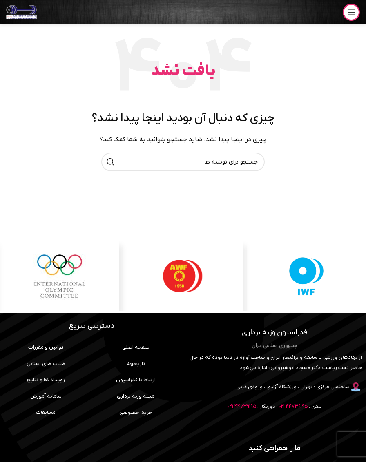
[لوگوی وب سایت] (21, 12)
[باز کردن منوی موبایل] (351, 12)
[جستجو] (183, 162)
